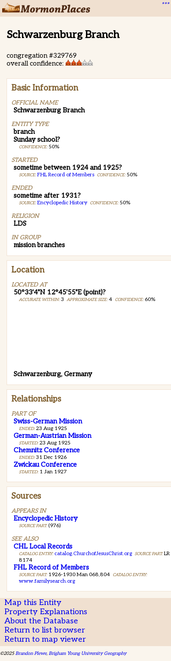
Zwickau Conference (45, 465)
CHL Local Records (43, 546)
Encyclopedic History (62, 202)
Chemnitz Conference (47, 450)
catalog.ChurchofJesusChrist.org (93, 553)
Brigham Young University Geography (87, 653)
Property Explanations (45, 611)
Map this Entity (32, 602)
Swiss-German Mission (48, 421)
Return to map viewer (45, 639)
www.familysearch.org (47, 581)
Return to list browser (44, 630)
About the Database (41, 621)
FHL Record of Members (65, 174)
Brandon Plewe (30, 653)
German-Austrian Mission (52, 436)
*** (165, 5)
